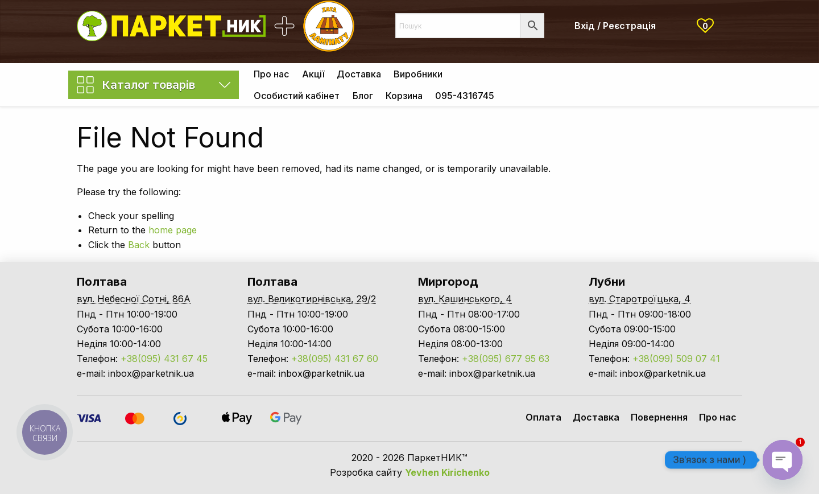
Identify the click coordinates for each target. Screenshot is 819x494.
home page (172, 230)
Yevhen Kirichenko (447, 472)
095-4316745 (464, 95)
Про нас (271, 74)
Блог (363, 95)
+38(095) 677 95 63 (505, 358)
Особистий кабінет (297, 95)
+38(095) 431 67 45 (164, 358)
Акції (313, 74)
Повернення (659, 417)
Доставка (359, 74)
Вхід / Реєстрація (615, 25)
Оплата (543, 417)
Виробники (418, 74)
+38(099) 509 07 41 (676, 358)
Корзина (404, 95)
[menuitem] (271, 74)
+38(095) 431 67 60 (334, 358)
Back (139, 244)
